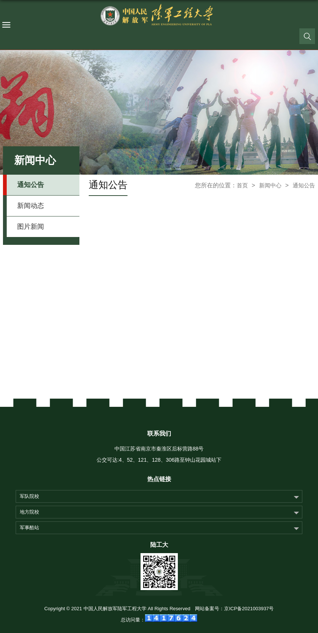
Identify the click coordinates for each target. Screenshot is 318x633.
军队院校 (29, 496)
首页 (242, 185)
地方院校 (29, 512)
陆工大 (159, 545)
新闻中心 (270, 185)
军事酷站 (29, 527)
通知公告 (304, 185)
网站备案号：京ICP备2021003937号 (234, 608)
